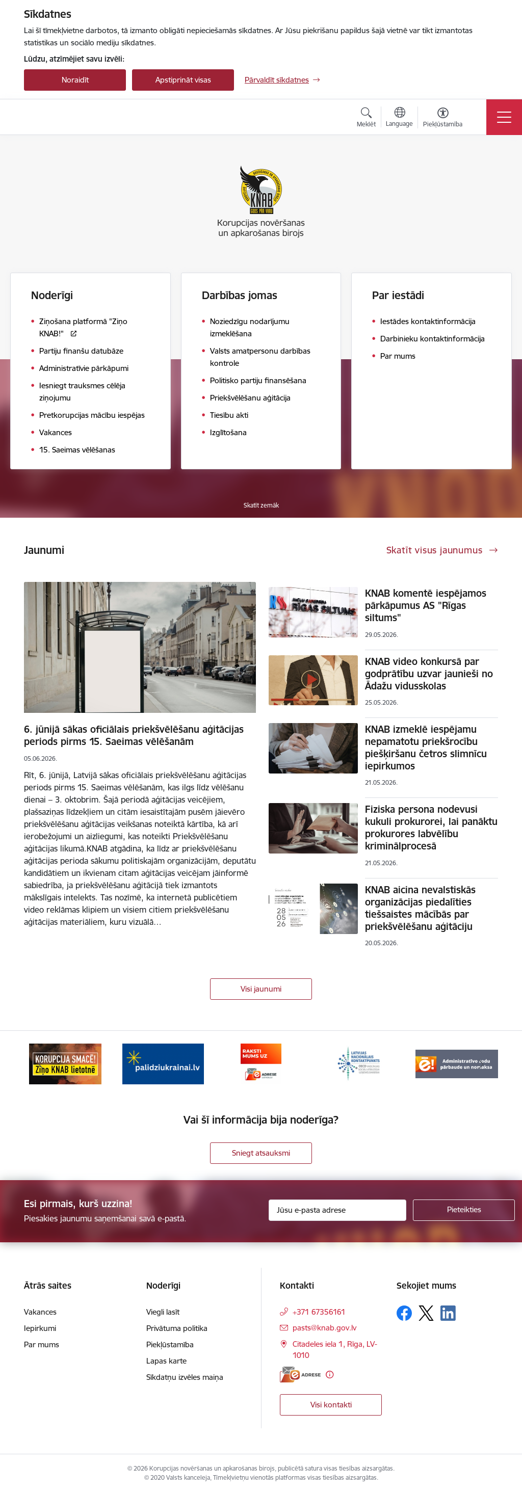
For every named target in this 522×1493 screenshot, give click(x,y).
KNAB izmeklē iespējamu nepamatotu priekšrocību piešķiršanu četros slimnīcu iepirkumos (426, 747)
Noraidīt (75, 80)
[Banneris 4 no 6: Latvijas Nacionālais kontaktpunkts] (359, 1063)
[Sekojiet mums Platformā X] (426, 1313)
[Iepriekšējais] (40, 1064)
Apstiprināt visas (183, 80)
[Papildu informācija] (329, 1374)
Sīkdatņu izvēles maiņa (184, 1377)
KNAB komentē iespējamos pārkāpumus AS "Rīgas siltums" (425, 605)
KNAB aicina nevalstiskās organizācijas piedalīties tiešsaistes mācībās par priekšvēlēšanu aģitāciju (420, 908)
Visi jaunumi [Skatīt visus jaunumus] (261, 989)
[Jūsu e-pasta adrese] (337, 1210)
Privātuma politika (176, 1328)
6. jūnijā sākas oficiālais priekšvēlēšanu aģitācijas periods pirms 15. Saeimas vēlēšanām (134, 735)
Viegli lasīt (162, 1312)
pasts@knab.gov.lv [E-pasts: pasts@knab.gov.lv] (324, 1327)
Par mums (41, 1344)
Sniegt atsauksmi (261, 1153)
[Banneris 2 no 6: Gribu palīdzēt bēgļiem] (163, 1063)
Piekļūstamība (170, 1344)
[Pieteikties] (464, 1210)
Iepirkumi (40, 1328)
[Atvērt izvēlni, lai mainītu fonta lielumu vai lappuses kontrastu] (442, 118)
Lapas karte (166, 1361)
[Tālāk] (481, 1064)
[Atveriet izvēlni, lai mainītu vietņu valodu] (399, 118)
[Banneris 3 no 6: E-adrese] (261, 1063)
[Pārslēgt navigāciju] (504, 117)
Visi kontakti (331, 1404)
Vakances (40, 1312)
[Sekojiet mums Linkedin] (448, 1313)
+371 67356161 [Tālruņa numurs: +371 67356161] (319, 1312)
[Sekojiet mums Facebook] (404, 1313)
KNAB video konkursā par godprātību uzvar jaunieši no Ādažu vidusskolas (429, 673)
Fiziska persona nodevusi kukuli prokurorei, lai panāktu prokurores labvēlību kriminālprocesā (431, 827)
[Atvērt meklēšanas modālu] (366, 118)
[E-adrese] (300, 1374)
